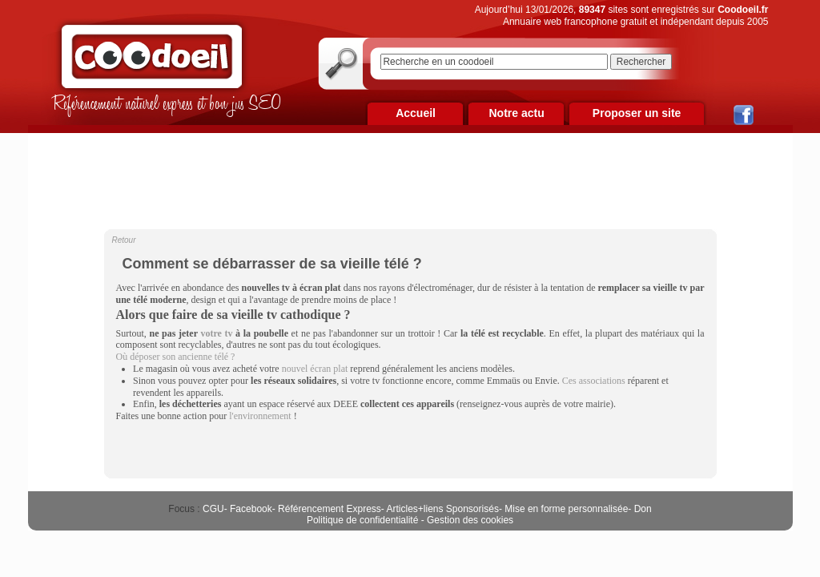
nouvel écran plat (315, 368)
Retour (124, 240)
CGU (213, 508)
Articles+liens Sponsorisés (442, 508)
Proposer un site (637, 113)
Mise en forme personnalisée (566, 508)
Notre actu (516, 113)
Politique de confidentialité (362, 520)
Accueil (416, 113)
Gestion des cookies (470, 520)
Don (643, 508)
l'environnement (260, 416)
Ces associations (593, 380)
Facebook (251, 508)
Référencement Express (329, 508)
